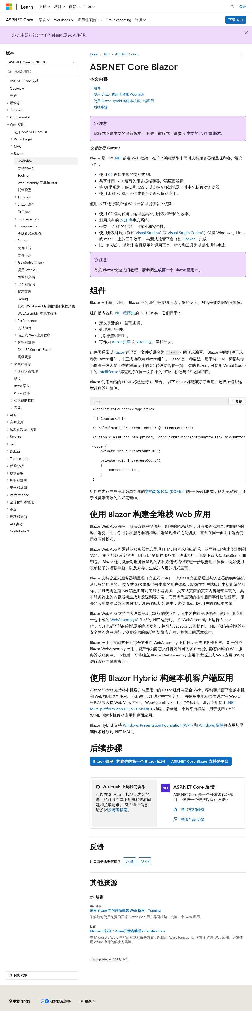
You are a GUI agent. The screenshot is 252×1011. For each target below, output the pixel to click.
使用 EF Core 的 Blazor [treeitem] (35, 349)
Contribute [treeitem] (18, 531)
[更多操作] (241, 54)
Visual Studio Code (184, 232)
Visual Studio (147, 232)
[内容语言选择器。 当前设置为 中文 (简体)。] (19, 1001)
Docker (189, 238)
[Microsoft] (9, 6)
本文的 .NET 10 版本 (204, 133)
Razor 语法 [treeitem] (22, 385)
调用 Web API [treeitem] (28, 269)
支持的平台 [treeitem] (26, 168)
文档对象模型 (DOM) (163, 491)
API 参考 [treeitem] (16, 524)
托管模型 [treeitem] (25, 189)
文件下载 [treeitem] (25, 255)
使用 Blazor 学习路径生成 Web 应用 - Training (125, 910)
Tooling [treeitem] (23, 175)
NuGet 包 (144, 341)
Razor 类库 (121, 341)
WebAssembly (122, 619)
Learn (94, 54)
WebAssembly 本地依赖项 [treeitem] (37, 313)
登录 (242, 6)
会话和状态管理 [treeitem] (26, 371)
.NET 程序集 (124, 312)
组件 (97, 88)
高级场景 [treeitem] (25, 357)
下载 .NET (235, 19)
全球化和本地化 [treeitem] (30, 233)
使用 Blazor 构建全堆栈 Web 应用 (119, 94)
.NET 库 (126, 220)
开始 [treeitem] (13, 95)
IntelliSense (108, 371)
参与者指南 (117, 809)
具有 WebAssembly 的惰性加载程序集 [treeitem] (46, 306)
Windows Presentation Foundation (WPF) (158, 725)
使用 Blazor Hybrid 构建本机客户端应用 (124, 100)
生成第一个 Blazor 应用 (174, 269)
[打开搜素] (232, 6)
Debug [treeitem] (23, 298)
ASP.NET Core (125, 54)
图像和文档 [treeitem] (26, 277)
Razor (119, 352)
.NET (106, 54)
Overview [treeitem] (17, 88)
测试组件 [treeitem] (25, 328)
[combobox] (42, 62)
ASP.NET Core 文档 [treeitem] (24, 81)
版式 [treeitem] (17, 378)
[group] (168, 444)
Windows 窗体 (211, 725)
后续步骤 (101, 107)
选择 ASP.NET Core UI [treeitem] (30, 132)
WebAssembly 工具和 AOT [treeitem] (37, 182)
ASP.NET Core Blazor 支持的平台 (199, 761)
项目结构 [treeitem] (25, 211)
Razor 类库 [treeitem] (22, 393)
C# (110, 174)
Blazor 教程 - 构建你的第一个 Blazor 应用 (129, 761)
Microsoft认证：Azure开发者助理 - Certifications (127, 931)
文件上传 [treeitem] (25, 248)
